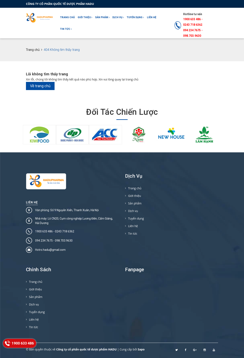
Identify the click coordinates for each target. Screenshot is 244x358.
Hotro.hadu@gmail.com (50, 249)
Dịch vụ (118, 17)
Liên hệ (151, 17)
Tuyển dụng (135, 17)
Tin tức (66, 29)
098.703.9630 (192, 35)
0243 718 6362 (192, 24)
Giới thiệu (85, 17)
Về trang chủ (40, 86)
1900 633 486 (192, 19)
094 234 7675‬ (192, 30)
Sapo (141, 349)
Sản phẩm (102, 17)
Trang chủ (67, 17)
